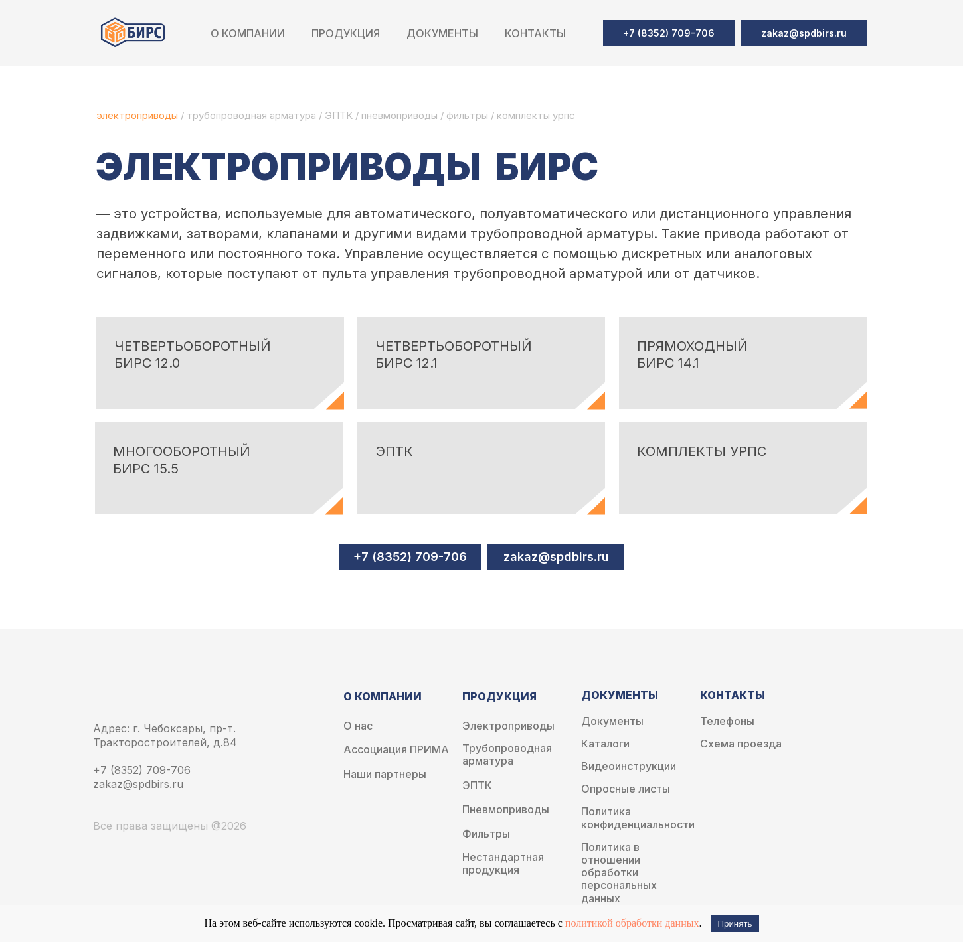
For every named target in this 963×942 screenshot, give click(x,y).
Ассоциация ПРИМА (396, 750)
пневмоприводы (400, 115)
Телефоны (727, 721)
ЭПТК (339, 115)
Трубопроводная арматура (507, 754)
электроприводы (138, 115)
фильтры (468, 115)
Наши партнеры (384, 774)
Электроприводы (508, 726)
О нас (358, 726)
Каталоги (605, 744)
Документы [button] (442, 33)
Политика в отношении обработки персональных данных (619, 873)
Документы (612, 721)
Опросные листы (625, 789)
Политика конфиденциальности (638, 817)
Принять (734, 924)
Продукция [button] (345, 33)
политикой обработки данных (632, 923)
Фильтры (486, 834)
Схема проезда (741, 744)
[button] (804, 33)
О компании (248, 33)
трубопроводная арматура (251, 115)
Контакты (535, 33)
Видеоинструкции (628, 766)
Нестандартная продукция (503, 863)
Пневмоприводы (505, 809)
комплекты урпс (536, 115)
